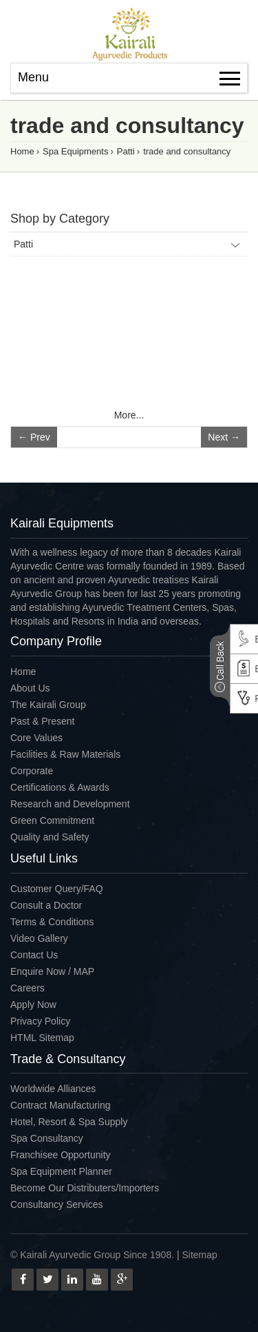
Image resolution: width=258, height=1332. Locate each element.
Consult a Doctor (46, 905)
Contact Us (34, 954)
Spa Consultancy (46, 1138)
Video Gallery (39, 938)
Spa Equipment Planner (61, 1171)
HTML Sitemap (42, 1037)
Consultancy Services (56, 1204)
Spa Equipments (75, 151)
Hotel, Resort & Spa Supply (68, 1121)
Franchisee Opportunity (60, 1154)
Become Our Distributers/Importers (84, 1187)
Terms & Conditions (52, 921)
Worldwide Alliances (53, 1088)
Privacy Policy (40, 1021)
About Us (30, 688)
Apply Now (33, 1004)
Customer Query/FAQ (56, 888)
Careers (27, 987)
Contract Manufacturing (60, 1105)
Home (22, 151)
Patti (126, 151)
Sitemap (199, 1254)
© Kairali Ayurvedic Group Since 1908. (92, 1254)
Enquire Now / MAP (52, 971)
